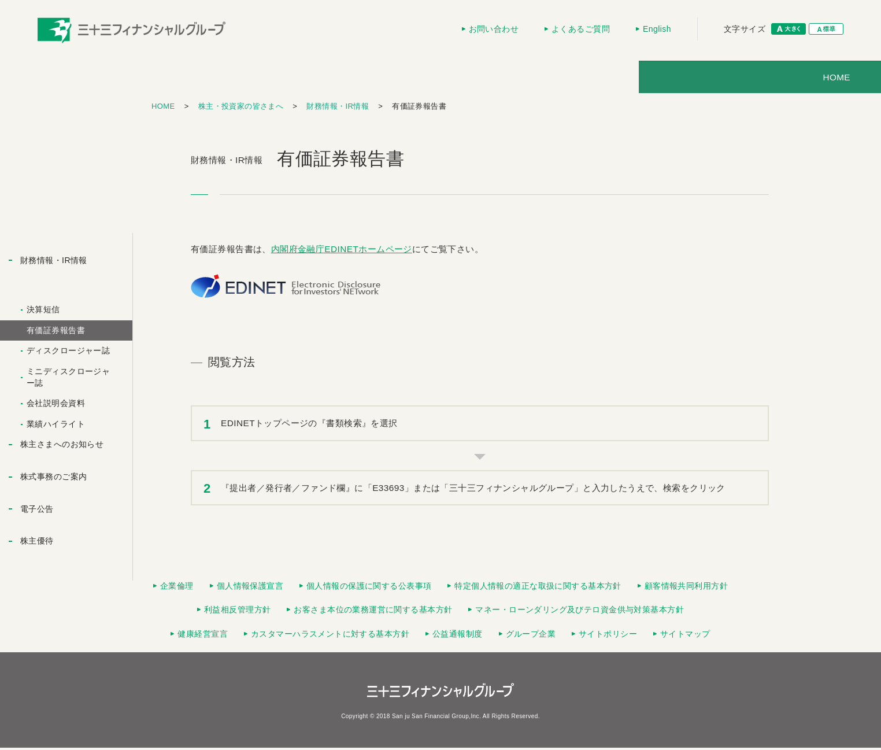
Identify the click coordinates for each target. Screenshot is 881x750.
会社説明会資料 (56, 405)
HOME (197, 79)
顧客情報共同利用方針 (686, 588)
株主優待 (37, 543)
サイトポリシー (608, 636)
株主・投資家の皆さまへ (424, 79)
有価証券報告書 (56, 332)
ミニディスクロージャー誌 (68, 379)
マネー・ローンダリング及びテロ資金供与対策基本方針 (579, 611)
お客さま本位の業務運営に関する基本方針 (373, 611)
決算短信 (43, 311)
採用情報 (675, 79)
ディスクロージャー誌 (68, 352)
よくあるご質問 (580, 29)
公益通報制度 (457, 636)
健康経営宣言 (202, 636)
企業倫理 (177, 588)
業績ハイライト (56, 426)
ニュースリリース (557, 79)
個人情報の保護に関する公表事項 (368, 588)
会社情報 (299, 79)
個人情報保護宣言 (250, 588)
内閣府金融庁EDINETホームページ (341, 251)
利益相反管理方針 (237, 611)
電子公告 (37, 511)
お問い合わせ (494, 29)
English (657, 29)
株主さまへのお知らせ (61, 446)
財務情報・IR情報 (337, 108)
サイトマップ (685, 636)
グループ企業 (531, 636)
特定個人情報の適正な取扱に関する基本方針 (537, 588)
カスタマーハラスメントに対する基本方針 (330, 636)
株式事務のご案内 (53, 478)
